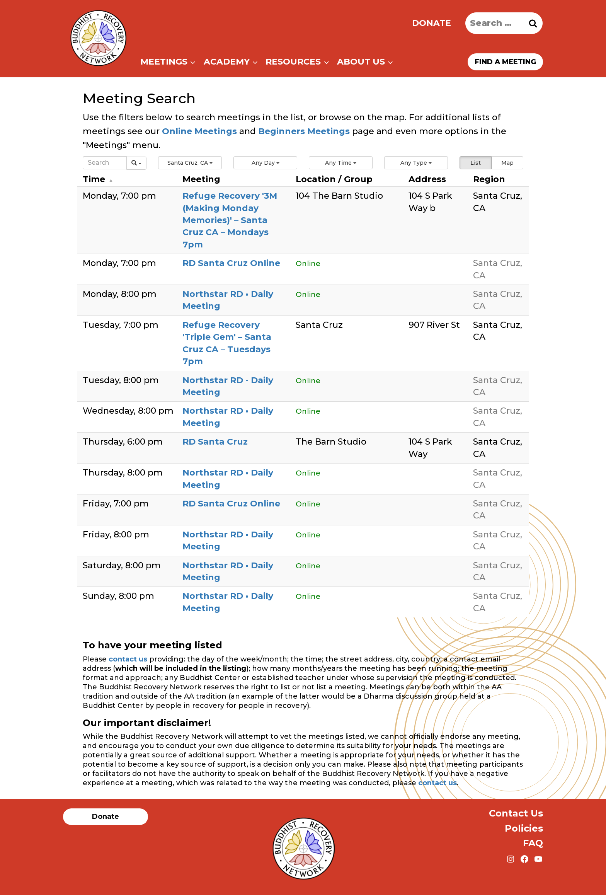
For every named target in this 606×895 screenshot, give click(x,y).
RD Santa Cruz (215, 441)
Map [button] (507, 162)
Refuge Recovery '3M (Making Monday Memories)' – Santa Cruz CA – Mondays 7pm (229, 220)
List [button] (475, 162)
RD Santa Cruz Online (231, 263)
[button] (190, 162)
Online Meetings (199, 131)
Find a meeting (505, 62)
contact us (128, 659)
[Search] (105, 162)
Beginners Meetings (303, 131)
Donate (431, 23)
